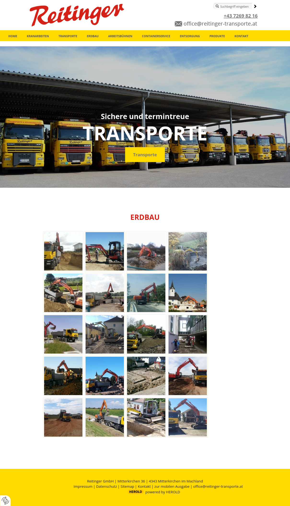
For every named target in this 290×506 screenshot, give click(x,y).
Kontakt (241, 36)
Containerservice (156, 36)
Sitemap (127, 486)
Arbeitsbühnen (120, 36)
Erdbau (93, 36)
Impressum (83, 486)
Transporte (67, 36)
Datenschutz (106, 486)
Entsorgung (190, 36)
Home (12, 36)
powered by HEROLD (162, 491)
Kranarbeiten (38, 36)
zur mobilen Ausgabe (172, 486)
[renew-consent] (5, 500)
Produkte (217, 36)
